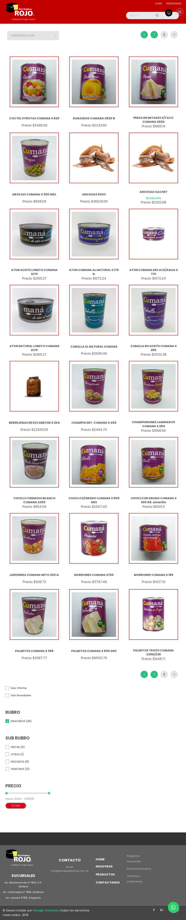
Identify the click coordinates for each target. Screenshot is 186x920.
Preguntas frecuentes (134, 858)
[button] (33, 35)
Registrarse (173, 3)
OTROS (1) (17, 754)
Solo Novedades (21, 695)
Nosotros (104, 866)
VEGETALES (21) (20, 769)
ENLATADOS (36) (21, 721)
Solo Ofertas (19, 688)
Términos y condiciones (134, 878)
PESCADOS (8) (20, 761)
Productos (105, 874)
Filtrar (15, 805)
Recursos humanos (139, 869)
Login (158, 3)
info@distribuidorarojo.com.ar (69, 871)
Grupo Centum (46, 910)
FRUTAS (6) (18, 747)
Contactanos (108, 882)
